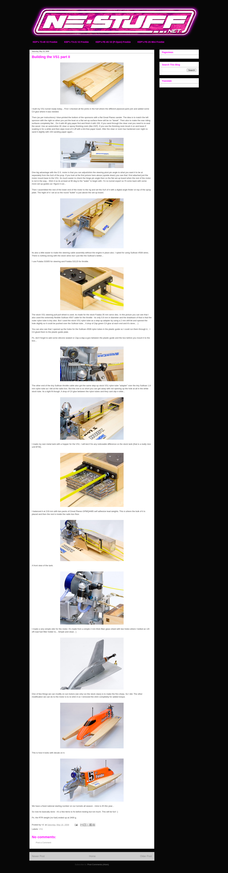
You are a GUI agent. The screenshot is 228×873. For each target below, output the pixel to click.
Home (92, 856)
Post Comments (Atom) (98, 864)
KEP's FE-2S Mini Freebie (151, 42)
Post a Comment (43, 842)
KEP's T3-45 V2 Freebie (45, 42)
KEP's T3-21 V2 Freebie (76, 42)
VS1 (41, 829)
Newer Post (38, 856)
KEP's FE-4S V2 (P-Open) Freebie (113, 42)
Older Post (146, 856)
